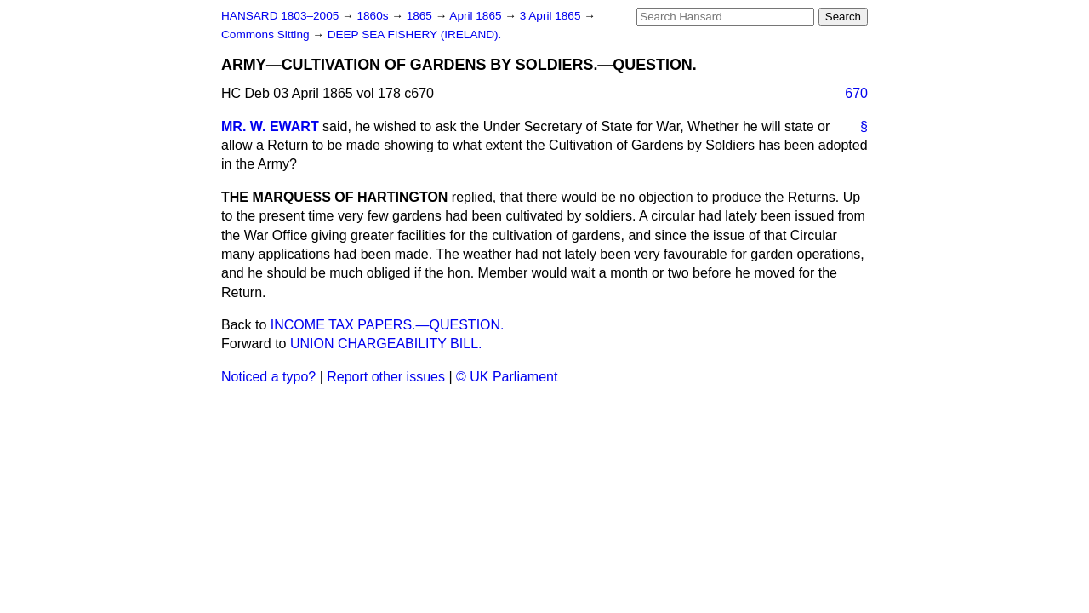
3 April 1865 (552, 15)
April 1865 (477, 15)
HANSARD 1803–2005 (280, 15)
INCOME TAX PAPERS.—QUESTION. (388, 325)
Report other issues (386, 377)
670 (856, 93)
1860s (373, 15)
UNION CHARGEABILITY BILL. (386, 343)
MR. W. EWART (270, 126)
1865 (421, 15)
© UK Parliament (506, 377)
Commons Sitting (266, 34)
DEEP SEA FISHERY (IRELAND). (415, 34)
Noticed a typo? (268, 377)
